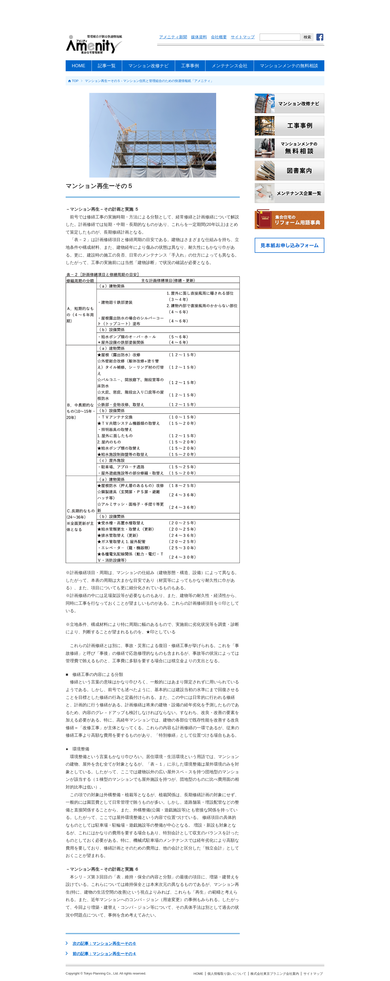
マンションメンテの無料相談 (289, 65)
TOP (75, 80)
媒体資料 (199, 37)
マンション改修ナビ (148, 65)
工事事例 (190, 65)
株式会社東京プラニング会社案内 (274, 974)
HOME (78, 65)
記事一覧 (107, 65)
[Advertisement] (195, 13)
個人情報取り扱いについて (226, 974)
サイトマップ (243, 37)
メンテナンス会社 (229, 65)
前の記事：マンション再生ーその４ (104, 954)
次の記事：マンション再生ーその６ (104, 943)
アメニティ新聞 (173, 37)
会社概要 (219, 37)
